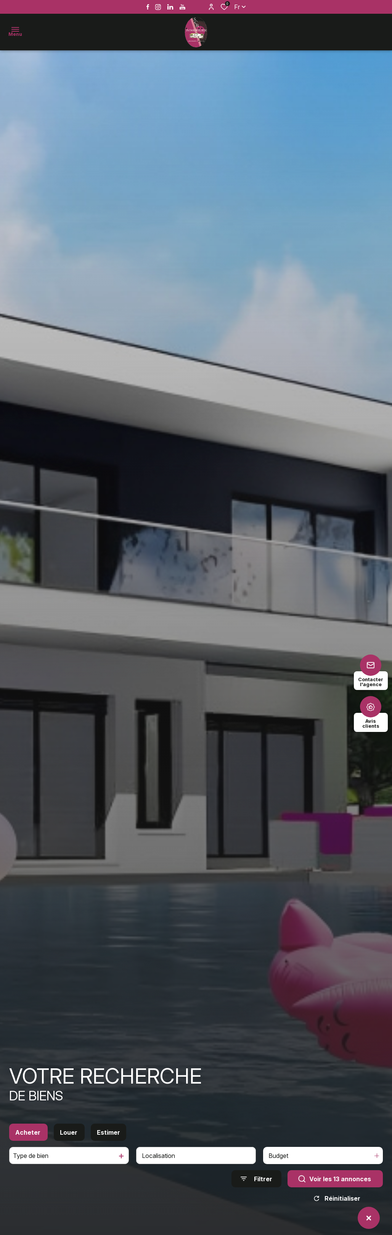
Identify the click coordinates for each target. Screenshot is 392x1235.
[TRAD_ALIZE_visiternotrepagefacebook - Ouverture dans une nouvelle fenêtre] (147, 7)
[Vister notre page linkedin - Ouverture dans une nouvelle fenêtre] (170, 7)
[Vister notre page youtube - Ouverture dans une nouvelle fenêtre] (182, 7)
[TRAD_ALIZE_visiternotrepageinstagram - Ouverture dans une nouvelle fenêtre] (158, 7)
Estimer (108, 1139)
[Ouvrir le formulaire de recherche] (256, 1186)
